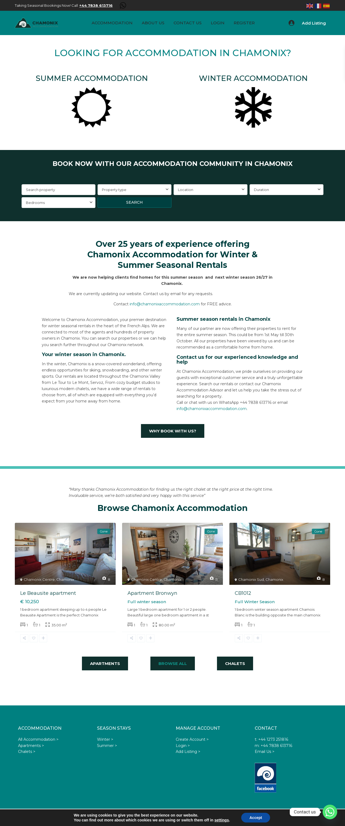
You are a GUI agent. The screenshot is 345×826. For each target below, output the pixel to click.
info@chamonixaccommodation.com (165, 304)
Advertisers (265, 817)
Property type (114, 189)
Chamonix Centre (39, 579)
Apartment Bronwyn (152, 593)
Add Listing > (188, 751)
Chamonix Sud (251, 579)
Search (134, 202)
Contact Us (188, 22)
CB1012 (243, 593)
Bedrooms (35, 202)
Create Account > (192, 739)
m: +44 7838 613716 (273, 745)
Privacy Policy (241, 817)
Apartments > (31, 745)
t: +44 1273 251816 (271, 739)
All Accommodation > (38, 739)
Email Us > (264, 751)
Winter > (105, 739)
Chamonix (65, 579)
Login (218, 22)
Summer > (107, 745)
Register (244, 22)
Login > (183, 745)
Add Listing (314, 23)
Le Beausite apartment (48, 593)
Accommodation (112, 22)
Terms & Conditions (209, 817)
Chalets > (26, 751)
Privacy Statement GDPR (301, 817)
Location (185, 189)
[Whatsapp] (330, 812)
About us (153, 22)
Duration (261, 189)
